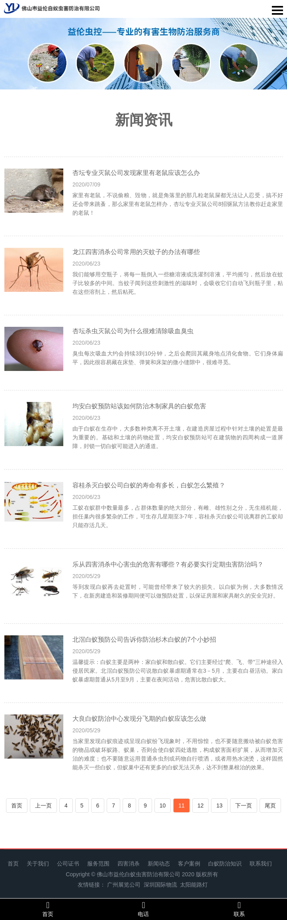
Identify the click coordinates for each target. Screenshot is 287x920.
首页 (16, 805)
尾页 (270, 805)
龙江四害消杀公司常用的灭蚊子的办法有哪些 (136, 251)
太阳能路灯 (194, 884)
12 (200, 805)
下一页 (243, 805)
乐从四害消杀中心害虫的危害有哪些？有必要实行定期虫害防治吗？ (168, 564)
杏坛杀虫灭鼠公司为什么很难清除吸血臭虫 (132, 331)
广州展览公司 (124, 884)
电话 (143, 909)
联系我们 (261, 863)
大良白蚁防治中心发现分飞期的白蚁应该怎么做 (139, 718)
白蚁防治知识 (225, 863)
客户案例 (189, 863)
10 (163, 805)
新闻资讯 (143, 120)
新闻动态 (159, 863)
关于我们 (38, 863)
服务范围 (98, 863)
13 (219, 805)
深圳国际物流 (160, 884)
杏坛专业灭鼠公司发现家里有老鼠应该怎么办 (136, 172)
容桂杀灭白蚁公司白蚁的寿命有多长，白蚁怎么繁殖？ (148, 485)
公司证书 (68, 863)
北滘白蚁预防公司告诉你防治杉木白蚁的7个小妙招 (144, 639)
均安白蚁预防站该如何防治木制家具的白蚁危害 (139, 406)
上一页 (43, 805)
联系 (239, 909)
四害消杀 (128, 863)
